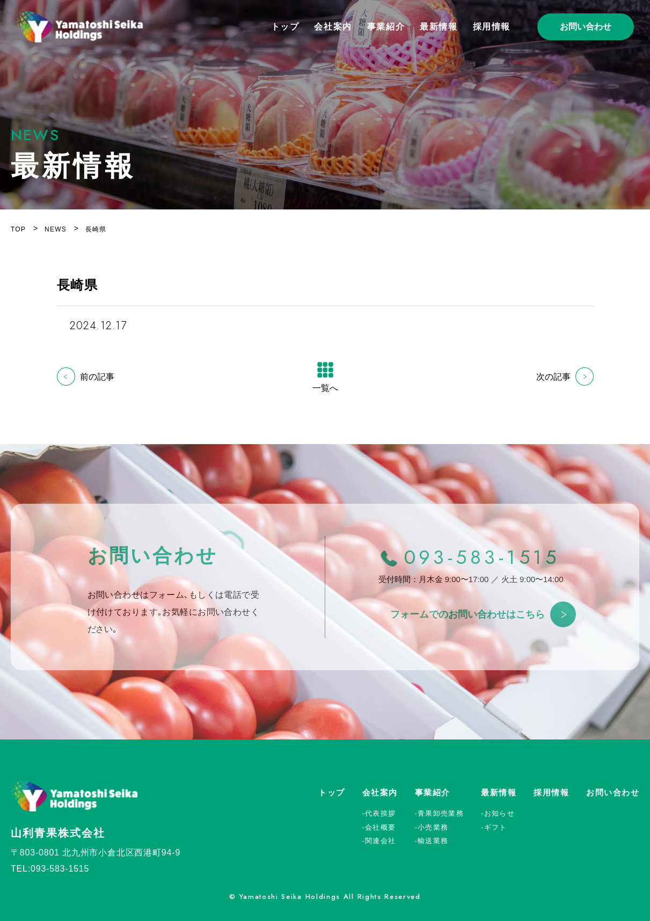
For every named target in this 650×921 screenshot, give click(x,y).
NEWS (56, 229)
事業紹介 (386, 26)
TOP (18, 229)
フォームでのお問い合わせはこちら (467, 621)
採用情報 (491, 26)
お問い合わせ (585, 26)
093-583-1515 (482, 564)
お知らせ (499, 813)
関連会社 (380, 841)
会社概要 (380, 827)
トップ (285, 26)
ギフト (495, 827)
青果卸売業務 (441, 813)
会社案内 (333, 26)
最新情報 (438, 26)
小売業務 (433, 827)
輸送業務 (433, 841)
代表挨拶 (380, 813)
